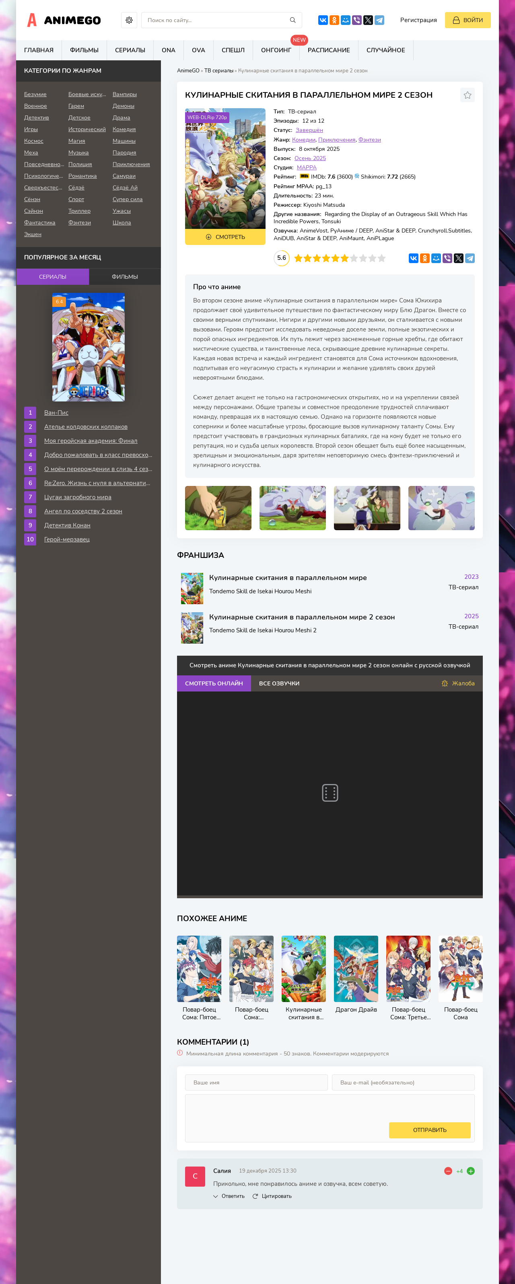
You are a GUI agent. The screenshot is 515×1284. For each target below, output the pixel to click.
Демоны (123, 106)
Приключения (337, 140)
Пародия (124, 152)
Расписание (329, 50)
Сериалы (130, 50)
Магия (76, 141)
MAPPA (307, 167)
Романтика (82, 176)
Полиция (80, 164)
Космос (33, 141)
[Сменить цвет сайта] (129, 20)
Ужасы (122, 211)
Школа (122, 222)
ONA (168, 50)
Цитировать (277, 1196)
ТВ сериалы (218, 70)
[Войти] (468, 20)
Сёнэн (32, 199)
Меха (31, 152)
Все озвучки (279, 683)
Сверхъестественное (44, 187)
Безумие (35, 94)
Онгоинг (280, 47)
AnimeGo (72, 20)
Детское (79, 117)
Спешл (233, 50)
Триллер (79, 211)
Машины (124, 141)
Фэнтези (369, 140)
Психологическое (44, 176)
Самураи (124, 176)
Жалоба (458, 683)
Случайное (386, 50)
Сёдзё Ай (125, 187)
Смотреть (230, 237)
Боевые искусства (88, 94)
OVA (198, 50)
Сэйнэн (33, 211)
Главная (39, 50)
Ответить (233, 1196)
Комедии (303, 140)
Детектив (36, 117)
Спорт (76, 199)
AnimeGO (188, 70)
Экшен (32, 234)
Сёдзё (76, 187)
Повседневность (44, 164)
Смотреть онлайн (214, 683)
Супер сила (128, 199)
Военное (35, 106)
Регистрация (418, 20)
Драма (121, 117)
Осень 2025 (310, 158)
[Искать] (293, 20)
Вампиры (125, 94)
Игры (31, 129)
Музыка (78, 152)
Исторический (87, 129)
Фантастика (40, 222)
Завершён (309, 130)
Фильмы (84, 50)
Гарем (76, 106)
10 (381, 258)
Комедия (124, 129)
